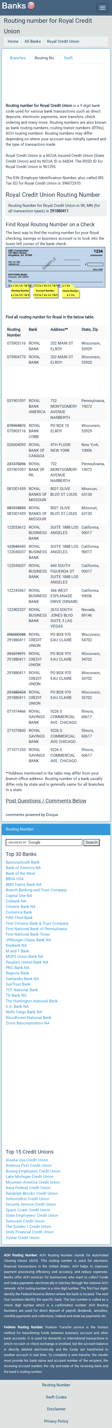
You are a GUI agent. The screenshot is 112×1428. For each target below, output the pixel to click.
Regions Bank (17, 973)
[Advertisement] (61, 85)
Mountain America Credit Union (33, 1182)
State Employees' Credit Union (32, 1215)
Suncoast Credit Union (25, 1221)
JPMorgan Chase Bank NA (28, 940)
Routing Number (56, 1385)
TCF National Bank (22, 990)
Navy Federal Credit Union (28, 1187)
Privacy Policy (56, 1421)
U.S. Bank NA (17, 1006)
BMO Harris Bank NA (24, 884)
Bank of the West (20, 873)
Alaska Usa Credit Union (27, 1160)
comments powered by (32, 814)
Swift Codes (56, 1397)
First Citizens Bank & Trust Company (37, 923)
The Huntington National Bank (32, 1001)
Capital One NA (19, 895)
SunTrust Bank (18, 984)
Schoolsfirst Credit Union (27, 1199)
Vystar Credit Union (22, 1237)
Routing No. (45, 58)
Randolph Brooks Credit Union (32, 1193)
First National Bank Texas (28, 934)
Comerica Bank (19, 912)
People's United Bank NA (27, 962)
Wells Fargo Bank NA (24, 1012)
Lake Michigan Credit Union (29, 1176)
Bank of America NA (23, 867)
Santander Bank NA (22, 979)
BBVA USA (15, 879)
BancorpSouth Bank (23, 862)
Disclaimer (56, 1409)
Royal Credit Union (63, 41)
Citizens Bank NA (21, 906)
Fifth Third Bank (19, 917)
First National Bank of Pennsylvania (36, 929)
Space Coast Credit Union (28, 1210)
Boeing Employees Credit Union (33, 1171)
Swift (68, 58)
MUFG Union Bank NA (24, 956)
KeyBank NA (16, 945)
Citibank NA (16, 901)
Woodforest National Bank (28, 1017)
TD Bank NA (16, 995)
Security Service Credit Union (31, 1204)
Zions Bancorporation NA (28, 1023)
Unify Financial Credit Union (30, 1232)
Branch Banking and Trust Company (36, 890)
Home (13, 41)
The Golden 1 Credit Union (28, 1226)
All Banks (33, 41)
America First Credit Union (28, 1165)
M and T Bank (17, 951)
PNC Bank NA (17, 967)
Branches (18, 58)
